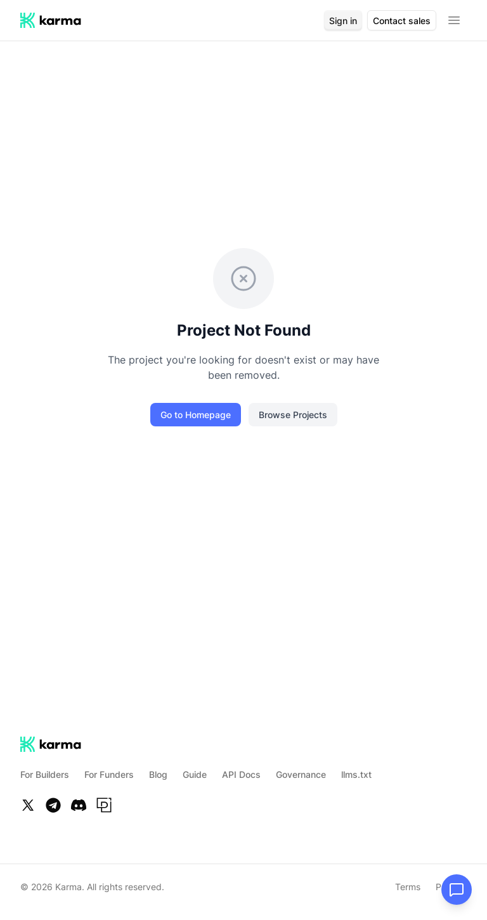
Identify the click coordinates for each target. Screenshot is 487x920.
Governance (301, 774)
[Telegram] (53, 805)
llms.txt (356, 774)
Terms (407, 886)
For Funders (109, 774)
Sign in (343, 20)
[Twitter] (28, 805)
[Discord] (78, 805)
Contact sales (402, 20)
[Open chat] (456, 889)
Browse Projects (293, 414)
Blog (158, 774)
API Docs (241, 774)
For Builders (44, 774)
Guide (195, 774)
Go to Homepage (195, 414)
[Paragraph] (104, 805)
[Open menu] (454, 20)
